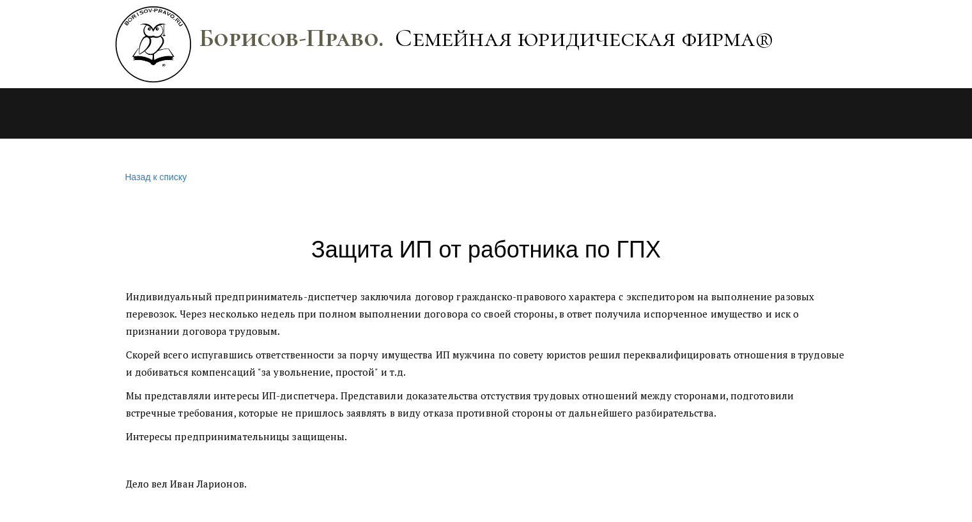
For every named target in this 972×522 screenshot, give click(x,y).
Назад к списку (154, 177)
